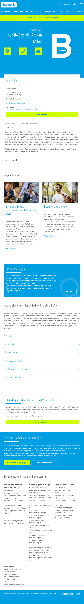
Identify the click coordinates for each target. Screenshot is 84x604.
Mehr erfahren (11, 248)
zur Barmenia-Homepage (16, 463)
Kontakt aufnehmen (47, 115)
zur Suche (71, 291)
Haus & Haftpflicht (20, 12)
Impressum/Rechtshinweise (20, 593)
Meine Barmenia (71, 4)
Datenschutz (7, 593)
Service (80, 12)
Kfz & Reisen (36, 12)
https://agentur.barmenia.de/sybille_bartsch (22, 110)
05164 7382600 (15, 99)
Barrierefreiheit (34, 593)
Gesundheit (5, 12)
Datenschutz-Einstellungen (48, 593)
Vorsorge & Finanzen (66, 12)
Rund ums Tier (49, 12)
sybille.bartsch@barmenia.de (16, 103)
